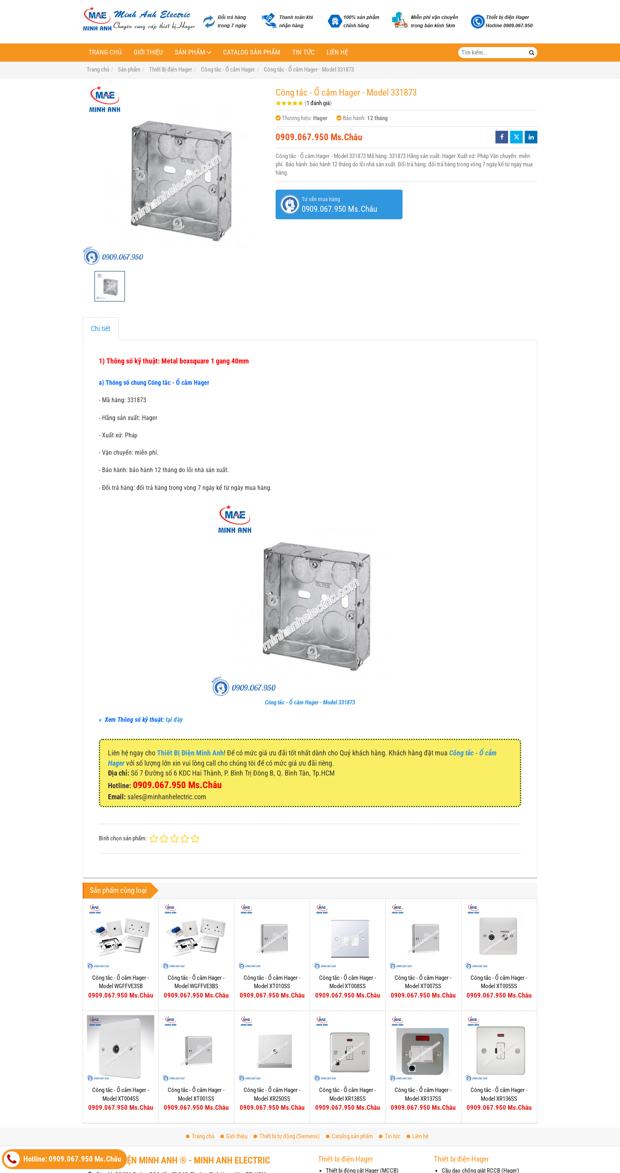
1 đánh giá (318, 103)
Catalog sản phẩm (251, 52)
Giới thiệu (148, 52)
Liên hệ (337, 52)
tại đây (174, 719)
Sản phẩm (190, 52)
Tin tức (303, 52)
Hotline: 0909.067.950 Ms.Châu (62, 1159)
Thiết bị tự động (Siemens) (286, 1136)
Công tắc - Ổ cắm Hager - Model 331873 (310, 702)
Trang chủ (105, 52)
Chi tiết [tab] (100, 328)
